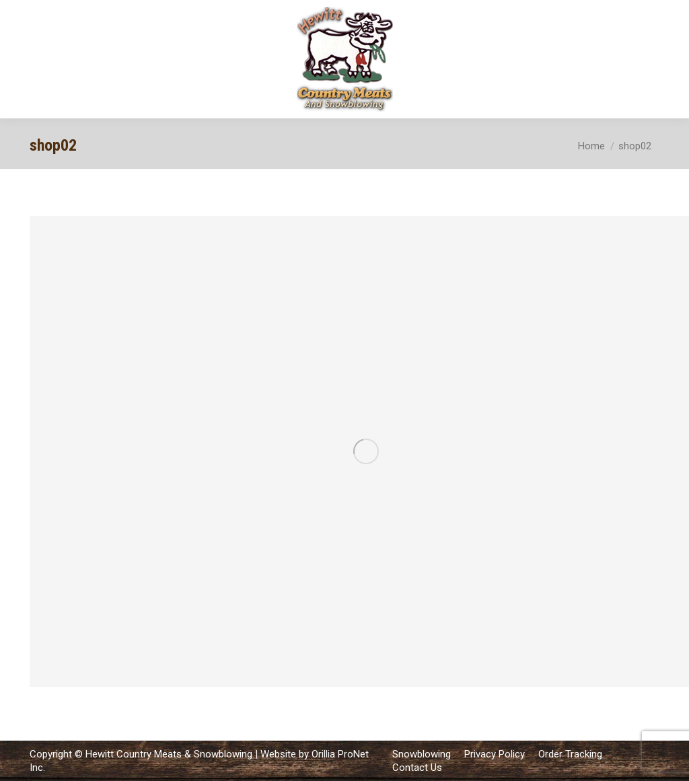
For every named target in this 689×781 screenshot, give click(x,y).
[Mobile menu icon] (667, 59)
